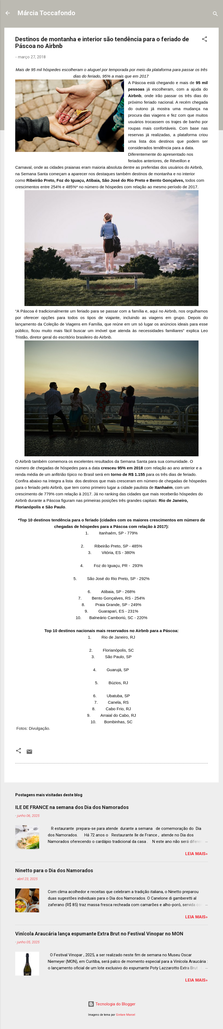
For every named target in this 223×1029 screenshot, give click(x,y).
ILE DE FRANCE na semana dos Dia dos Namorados (72, 807)
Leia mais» (196, 853)
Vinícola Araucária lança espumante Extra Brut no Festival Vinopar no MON (99, 933)
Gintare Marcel (125, 1015)
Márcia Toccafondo (46, 13)
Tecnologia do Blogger (111, 1004)
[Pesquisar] (215, 15)
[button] (204, 40)
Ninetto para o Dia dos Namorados (54, 870)
